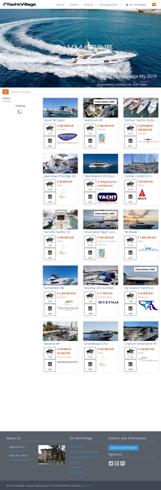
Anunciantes (76, 446)
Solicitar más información (123, 447)
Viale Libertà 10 (17, 451)
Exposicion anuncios (80, 457)
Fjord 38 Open (54, 120)
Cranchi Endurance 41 (141, 343)
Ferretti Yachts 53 (57, 232)
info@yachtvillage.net (20, 459)
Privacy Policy (77, 472)
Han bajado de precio (111, 4)
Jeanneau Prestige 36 (59, 176)
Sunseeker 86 (54, 288)
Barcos (60, 4)
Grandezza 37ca (96, 343)
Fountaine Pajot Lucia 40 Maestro (109, 232)
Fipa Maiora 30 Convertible (104, 176)
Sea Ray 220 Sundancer (101, 288)
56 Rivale (131, 232)
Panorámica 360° (105, 101)
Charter (74, 4)
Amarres (88, 4)
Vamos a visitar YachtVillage (84, 451)
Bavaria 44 (51, 343)
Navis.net (87, 485)
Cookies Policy (77, 467)
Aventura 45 (93, 120)
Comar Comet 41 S (138, 176)
